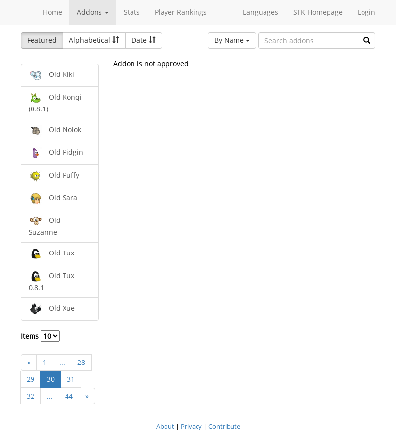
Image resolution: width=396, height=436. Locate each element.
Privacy (191, 426)
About (165, 426)
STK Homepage (318, 12)
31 (71, 379)
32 (30, 395)
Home (52, 12)
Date (144, 40)
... (62, 362)
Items (40, 336)
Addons (93, 12)
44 (69, 395)
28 (81, 362)
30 (51, 379)
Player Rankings (181, 12)
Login (366, 12)
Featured (42, 40)
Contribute (224, 426)
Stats (132, 12)
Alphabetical (94, 40)
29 (30, 379)
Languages (260, 12)
